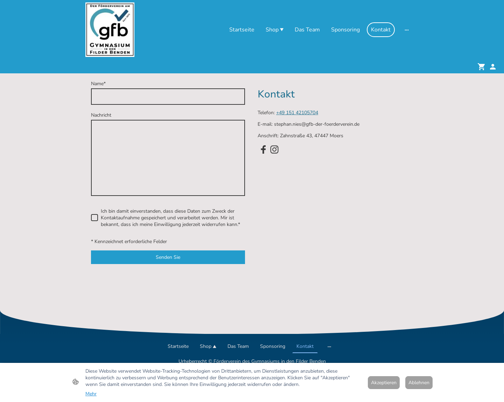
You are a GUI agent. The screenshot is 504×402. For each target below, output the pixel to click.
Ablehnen (418, 382)
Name (98, 83)
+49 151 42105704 (297, 112)
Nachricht (101, 115)
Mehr (91, 393)
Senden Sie (168, 257)
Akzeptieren (384, 382)
